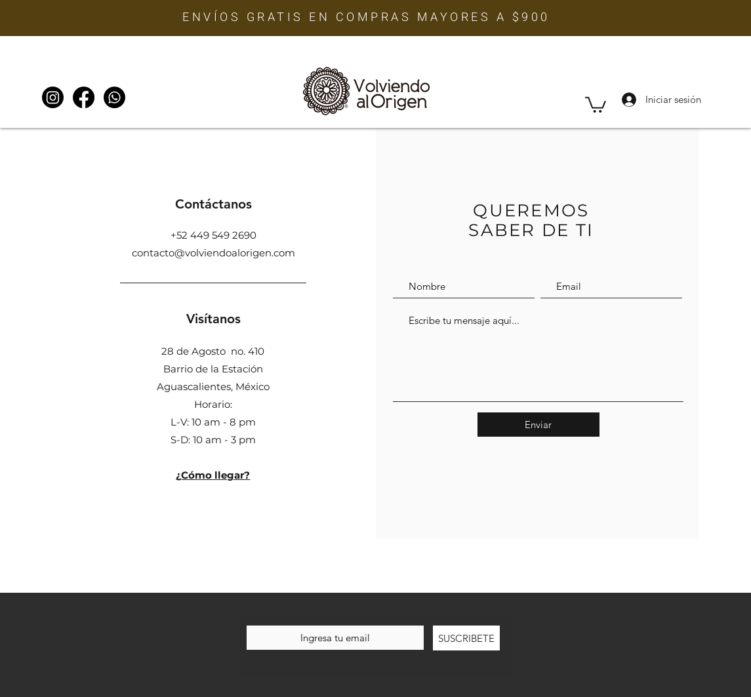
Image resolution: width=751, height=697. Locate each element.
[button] (595, 104)
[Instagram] (53, 97)
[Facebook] (83, 97)
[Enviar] (538, 424)
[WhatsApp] (114, 97)
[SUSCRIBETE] (466, 638)
